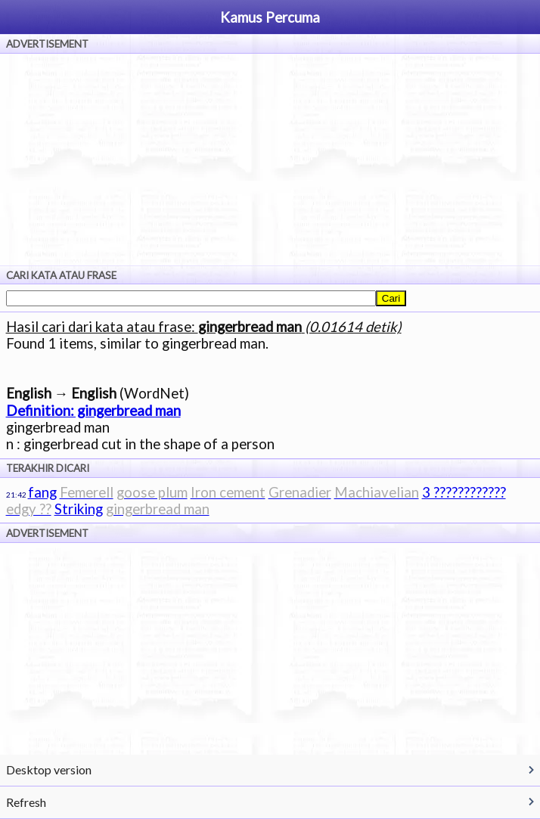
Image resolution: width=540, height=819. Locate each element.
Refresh (26, 802)
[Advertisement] (270, 159)
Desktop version (49, 769)
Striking (78, 509)
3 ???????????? (464, 492)
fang (42, 492)
